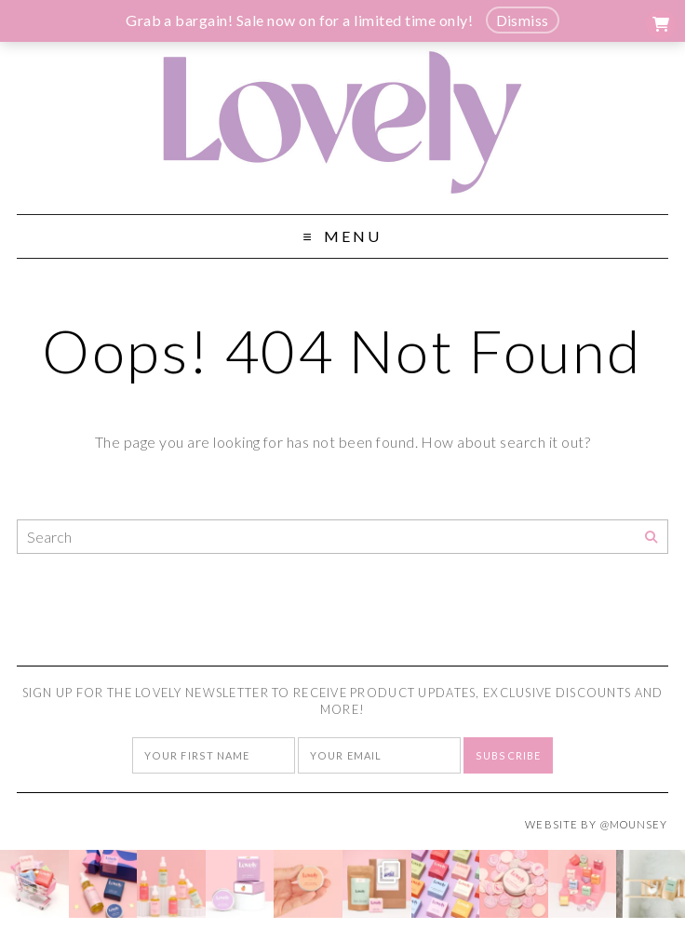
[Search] (651, 537)
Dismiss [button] (522, 20)
